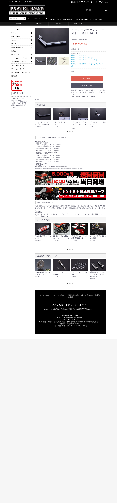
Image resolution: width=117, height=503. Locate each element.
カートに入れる (87, 79)
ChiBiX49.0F (15, 54)
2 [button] (70, 132)
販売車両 (58, 23)
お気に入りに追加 (87, 85)
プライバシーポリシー (59, 295)
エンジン (91, 58)
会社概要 (38, 23)
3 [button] (73, 132)
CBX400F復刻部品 (17, 47)
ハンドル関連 (92, 60)
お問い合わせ (89, 295)
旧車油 (13, 51)
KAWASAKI (15, 36)
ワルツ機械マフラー (18, 62)
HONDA (14, 33)
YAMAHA (14, 40)
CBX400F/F (82, 56)
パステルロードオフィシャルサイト (70, 305)
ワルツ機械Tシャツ (17, 65)
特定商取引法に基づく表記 (75, 295)
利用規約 (97, 295)
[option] (52, 41)
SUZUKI (14, 44)
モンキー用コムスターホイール (21, 72)
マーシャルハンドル (18, 69)
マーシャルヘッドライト (19, 58)
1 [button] (67, 132)
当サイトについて (45, 295)
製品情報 (19, 23)
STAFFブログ (78, 23)
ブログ (98, 23)
